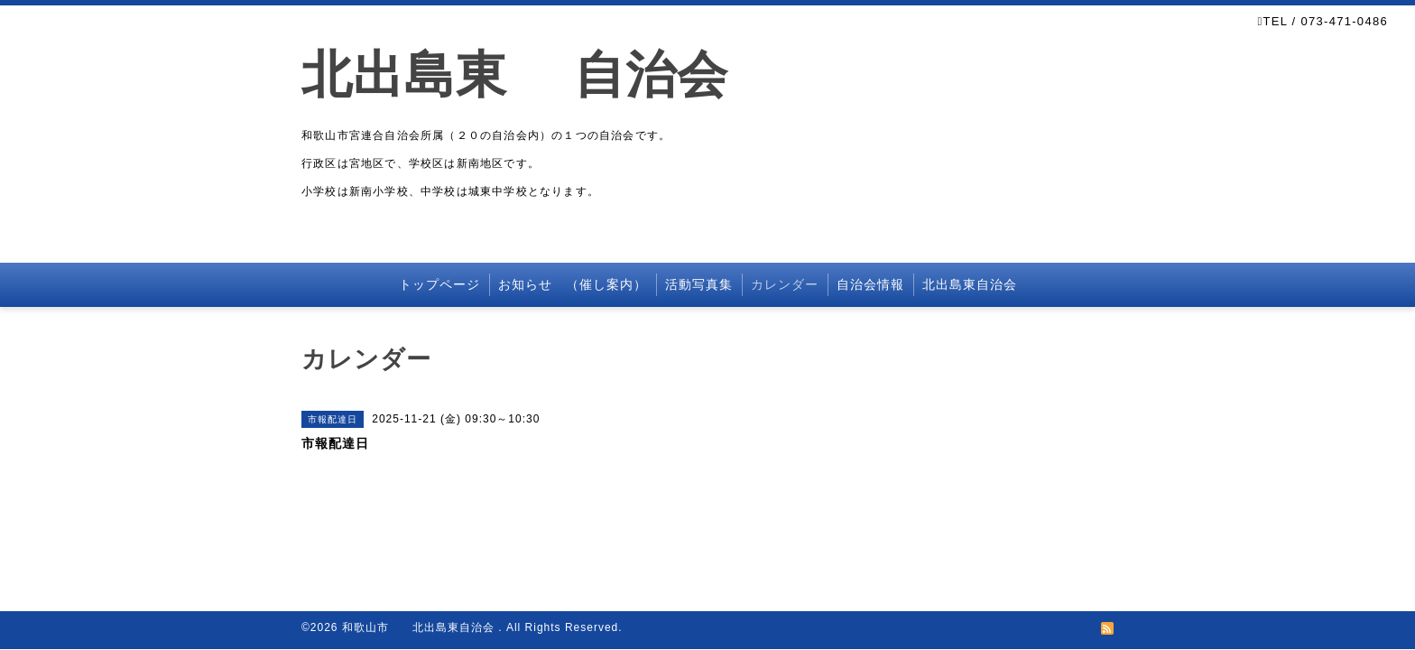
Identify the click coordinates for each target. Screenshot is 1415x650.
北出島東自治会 (969, 284)
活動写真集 (699, 284)
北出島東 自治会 (540, 74)
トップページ (439, 284)
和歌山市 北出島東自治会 (420, 627)
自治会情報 (870, 284)
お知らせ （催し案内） (572, 284)
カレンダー (784, 284)
